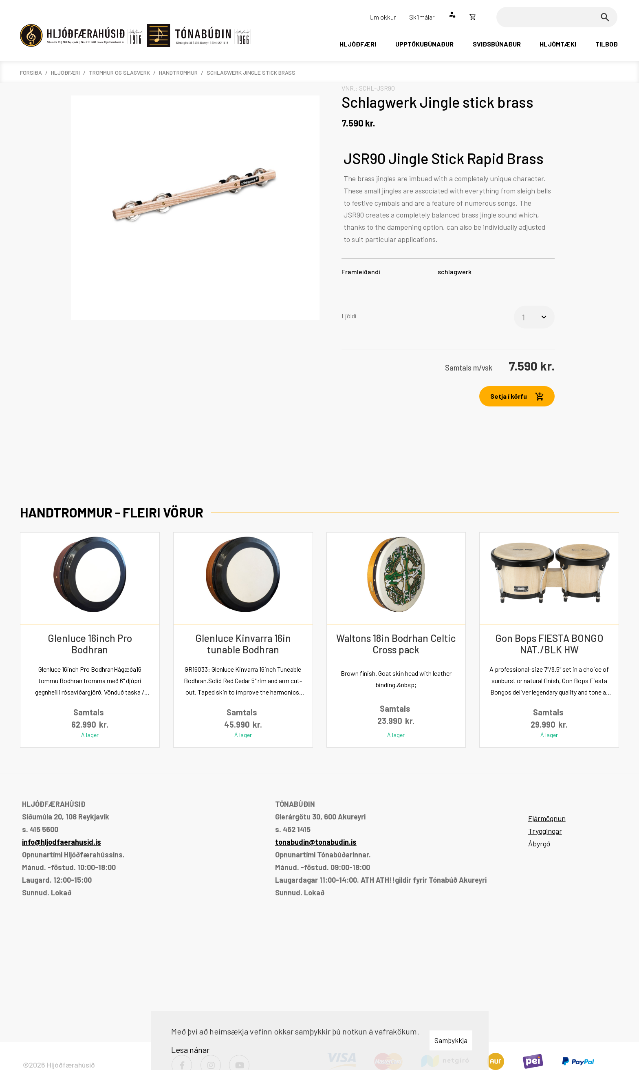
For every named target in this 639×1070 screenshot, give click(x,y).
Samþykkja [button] (450, 1040)
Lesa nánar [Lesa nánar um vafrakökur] (190, 1049)
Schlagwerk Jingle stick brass (251, 72)
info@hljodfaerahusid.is (61, 841)
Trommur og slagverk (119, 72)
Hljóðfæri (65, 72)
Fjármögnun (547, 818)
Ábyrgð (539, 843)
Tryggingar (545, 830)
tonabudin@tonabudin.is (316, 841)
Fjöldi (349, 316)
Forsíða (31, 72)
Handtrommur (178, 72)
